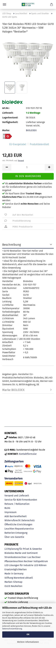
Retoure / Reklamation (16, 503)
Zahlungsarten (14, 461)
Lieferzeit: (7, 112)
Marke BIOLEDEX (13, 390)
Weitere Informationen (28, 642)
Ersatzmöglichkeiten (15, 569)
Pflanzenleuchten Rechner (18, 561)
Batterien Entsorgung (15, 532)
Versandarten (13, 478)
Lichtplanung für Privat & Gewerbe (23, 548)
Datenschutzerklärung (12, 629)
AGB (6, 516)
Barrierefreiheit (18, 516)
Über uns (9, 537)
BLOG (7, 508)
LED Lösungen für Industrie (18, 565)
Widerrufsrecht (12, 520)
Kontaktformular (28, 453)
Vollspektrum (40, 561)
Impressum (10, 512)
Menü (4, 4)
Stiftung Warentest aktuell (18, 577)
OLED (7, 586)
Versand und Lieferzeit (16, 495)
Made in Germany (13, 573)
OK (28, 634)
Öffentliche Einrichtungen (18, 524)
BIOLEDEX (31, 130)
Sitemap (17, 581)
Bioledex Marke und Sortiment (21, 553)
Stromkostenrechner (15, 557)
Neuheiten (16, 586)
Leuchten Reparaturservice (19, 528)
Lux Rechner (34, 557)
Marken (8, 581)
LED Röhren (40, 565)
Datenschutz (28, 520)
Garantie (19, 537)
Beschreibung (11, 244)
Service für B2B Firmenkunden (20, 499)
